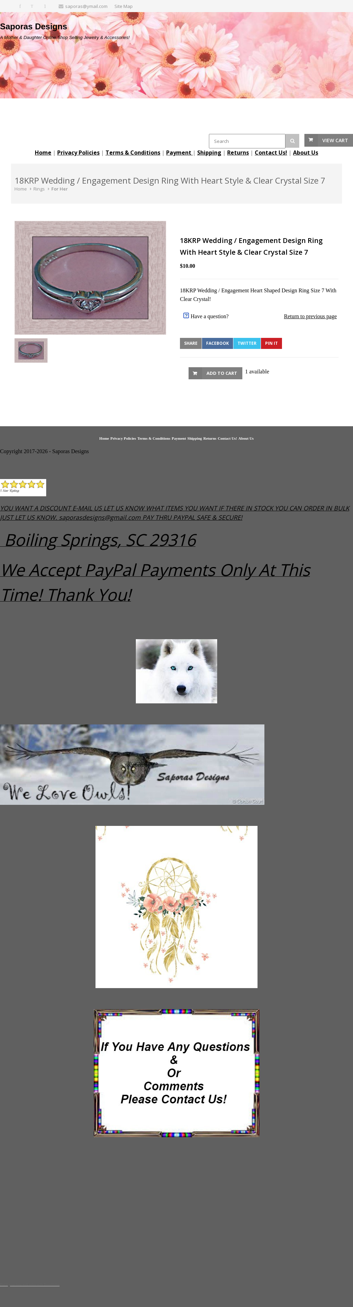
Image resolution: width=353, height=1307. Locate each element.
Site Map (123, 6)
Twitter (247, 343)
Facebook (217, 343)
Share (191, 343)
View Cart (335, 140)
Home (20, 189)
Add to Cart (221, 373)
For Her (59, 189)
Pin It (271, 343)
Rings (39, 189)
